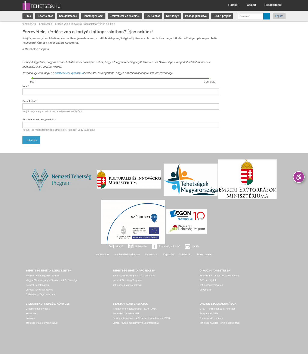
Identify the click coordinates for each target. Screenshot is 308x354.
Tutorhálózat (45, 16)
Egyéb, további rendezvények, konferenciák (136, 323)
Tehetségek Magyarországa (127, 285)
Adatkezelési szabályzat (127, 254)
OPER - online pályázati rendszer (217, 308)
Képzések (31, 313)
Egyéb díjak (206, 289)
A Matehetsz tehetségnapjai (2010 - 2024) (135, 308)
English (279, 16)
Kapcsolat (168, 254)
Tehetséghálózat (93, 16)
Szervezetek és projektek (125, 16)
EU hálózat (153, 16)
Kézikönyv (172, 16)
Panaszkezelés (205, 254)
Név (25, 86)
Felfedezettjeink (208, 280)
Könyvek (30, 318)
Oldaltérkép (185, 254)
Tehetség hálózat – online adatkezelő (219, 323)
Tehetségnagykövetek (211, 285)
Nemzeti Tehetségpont (37, 285)
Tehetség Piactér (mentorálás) (42, 323)
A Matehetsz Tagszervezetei (40, 294)
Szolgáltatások (68, 16)
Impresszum (151, 254)
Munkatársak (102, 254)
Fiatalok (233, 4)
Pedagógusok (273, 4)
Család (251, 4)
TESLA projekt (222, 16)
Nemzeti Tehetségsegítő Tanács (42, 275)
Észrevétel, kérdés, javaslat (39, 119)
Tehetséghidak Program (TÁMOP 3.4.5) (134, 275)
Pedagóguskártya (196, 16)
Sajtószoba (141, 246)
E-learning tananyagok (38, 308)
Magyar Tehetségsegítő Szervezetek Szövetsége (51, 280)
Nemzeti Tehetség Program (127, 280)
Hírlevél (120, 246)
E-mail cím (29, 101)
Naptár (195, 246)
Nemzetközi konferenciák (126, 313)
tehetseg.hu (29, 23)
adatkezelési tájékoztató (69, 73)
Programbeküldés (209, 313)
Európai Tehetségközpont (39, 289)
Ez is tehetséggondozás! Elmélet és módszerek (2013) (142, 318)
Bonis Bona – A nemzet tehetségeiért (219, 275)
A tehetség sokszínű (169, 246)
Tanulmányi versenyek (211, 318)
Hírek (28, 16)
